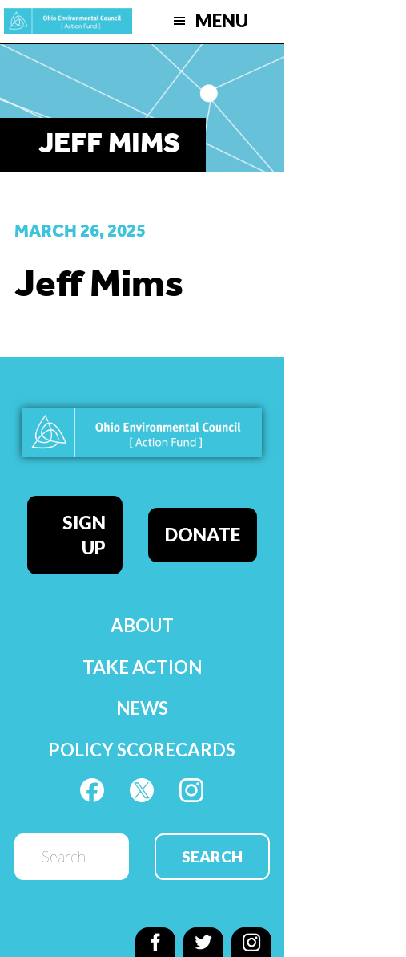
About (142, 625)
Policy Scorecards (141, 749)
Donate (202, 534)
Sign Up (84, 535)
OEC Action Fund (68, 21)
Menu (221, 20)
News (142, 708)
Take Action (142, 667)
